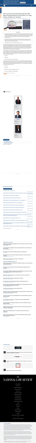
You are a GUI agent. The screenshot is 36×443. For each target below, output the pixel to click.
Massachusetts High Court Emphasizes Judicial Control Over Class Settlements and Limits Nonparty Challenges (17, 303)
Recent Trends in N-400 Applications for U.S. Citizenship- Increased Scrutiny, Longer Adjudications (16, 311)
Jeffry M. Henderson (6, 289)
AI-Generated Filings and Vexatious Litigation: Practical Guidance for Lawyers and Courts (19, 361)
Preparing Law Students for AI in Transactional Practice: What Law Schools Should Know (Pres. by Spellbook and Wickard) (19, 352)
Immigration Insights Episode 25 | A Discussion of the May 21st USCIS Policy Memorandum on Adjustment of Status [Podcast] (17, 307)
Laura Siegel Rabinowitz (7, 272)
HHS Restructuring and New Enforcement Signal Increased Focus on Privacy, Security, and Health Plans (17, 255)
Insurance (18, 408)
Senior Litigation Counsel (7, 141)
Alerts (29, 18)
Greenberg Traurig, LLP (25, 18)
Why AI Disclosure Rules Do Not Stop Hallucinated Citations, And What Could (15, 251)
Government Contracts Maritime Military (25, 22)
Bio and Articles (17, 108)
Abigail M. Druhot (6, 264)
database (10, 426)
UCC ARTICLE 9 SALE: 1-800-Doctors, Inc (9, 190)
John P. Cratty (5, 249)
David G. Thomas (10, 264)
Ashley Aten (5, 268)
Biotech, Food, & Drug (18, 389)
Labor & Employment (18, 411)
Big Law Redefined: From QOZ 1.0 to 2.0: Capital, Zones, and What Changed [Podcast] (16, 299)
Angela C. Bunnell (11, 293)
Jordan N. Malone (19, 18)
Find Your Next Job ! (6, 139)
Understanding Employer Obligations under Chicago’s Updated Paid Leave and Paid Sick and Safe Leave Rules (17, 248)
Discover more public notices (6, 228)
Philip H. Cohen (6, 297)
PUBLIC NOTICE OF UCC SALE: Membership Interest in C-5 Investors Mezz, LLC (14, 200)
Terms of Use (8, 425)
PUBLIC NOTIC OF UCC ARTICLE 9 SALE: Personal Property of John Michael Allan (15, 212)
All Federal (24, 25)
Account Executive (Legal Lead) (8, 142)
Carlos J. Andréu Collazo (13, 18)
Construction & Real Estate (18, 392)
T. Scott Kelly (10, 259)
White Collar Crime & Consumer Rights (18, 418)
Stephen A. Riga (11, 256)
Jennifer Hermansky (10, 308)
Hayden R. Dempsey (6, 300)
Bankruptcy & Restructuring (18, 387)
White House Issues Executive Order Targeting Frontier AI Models (13, 278)
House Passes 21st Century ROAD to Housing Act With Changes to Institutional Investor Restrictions (16, 267)
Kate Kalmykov (6, 308)
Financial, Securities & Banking (18, 401)
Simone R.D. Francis (6, 259)
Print (24, 28)
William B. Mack (11, 289)
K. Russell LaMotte (6, 245)
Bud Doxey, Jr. (9, 268)
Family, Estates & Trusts (18, 399)
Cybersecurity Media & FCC (18, 394)
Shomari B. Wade (7, 18)
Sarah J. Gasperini (10, 249)
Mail (26, 28)
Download (27, 28)
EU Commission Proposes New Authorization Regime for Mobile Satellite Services (15, 281)
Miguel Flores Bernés (6, 316)
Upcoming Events (6, 344)
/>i (28, 28)
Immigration (18, 406)
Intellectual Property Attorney (8, 143)
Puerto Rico (24, 26)
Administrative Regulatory (26, 24)
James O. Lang (11, 300)
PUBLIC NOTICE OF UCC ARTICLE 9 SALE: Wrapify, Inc (11, 195)
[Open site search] (31, 5)
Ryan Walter (5, 252)
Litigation (18, 413)
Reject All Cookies (22, 2)
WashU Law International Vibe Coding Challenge (14, 370)
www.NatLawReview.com (26, 426)
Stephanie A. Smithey (6, 256)
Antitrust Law (18, 385)
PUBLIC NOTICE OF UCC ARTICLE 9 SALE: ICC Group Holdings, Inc (13, 202)
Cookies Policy (5, 4)
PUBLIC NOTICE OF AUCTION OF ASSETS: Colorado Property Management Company (15, 220)
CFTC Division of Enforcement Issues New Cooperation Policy (12, 288)
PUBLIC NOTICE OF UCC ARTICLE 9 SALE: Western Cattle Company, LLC (13, 207)
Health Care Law (18, 404)
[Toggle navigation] (4, 6)
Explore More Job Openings (6, 144)
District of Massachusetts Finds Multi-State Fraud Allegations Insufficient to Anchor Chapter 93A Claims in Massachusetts (17, 263)
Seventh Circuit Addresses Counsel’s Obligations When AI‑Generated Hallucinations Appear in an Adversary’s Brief (17, 296)
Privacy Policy (12, 425)
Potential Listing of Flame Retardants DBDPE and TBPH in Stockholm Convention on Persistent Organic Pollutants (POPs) (17, 244)
